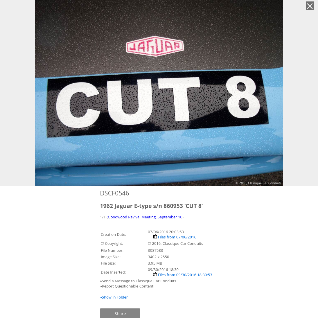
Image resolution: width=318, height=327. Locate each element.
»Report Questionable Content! (127, 286)
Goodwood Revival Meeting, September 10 (145, 217)
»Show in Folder (114, 297)
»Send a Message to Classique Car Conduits (138, 280)
